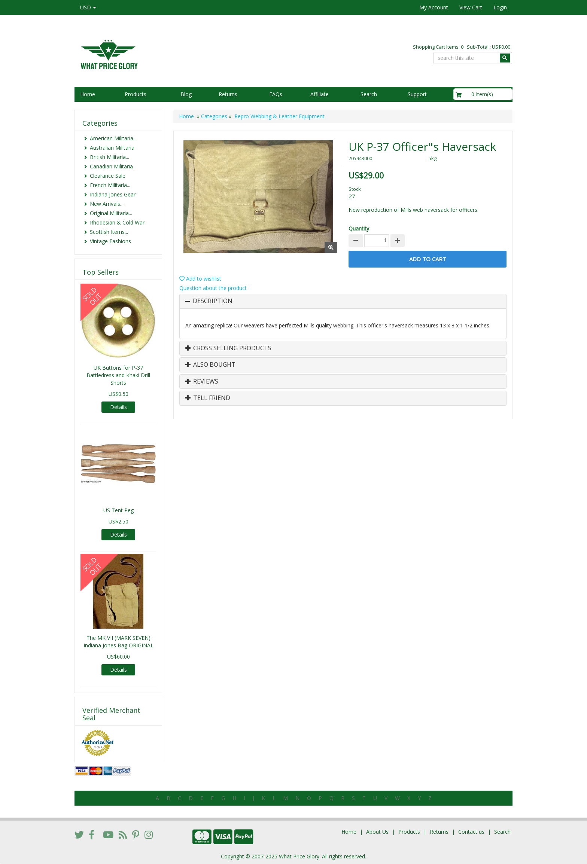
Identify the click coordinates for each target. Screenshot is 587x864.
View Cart (470, 7)
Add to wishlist (200, 278)
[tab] (343, 301)
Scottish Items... (109, 231)
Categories (214, 116)
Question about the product (213, 287)
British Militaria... (109, 157)
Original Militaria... (111, 213)
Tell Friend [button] (207, 398)
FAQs (275, 94)
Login (500, 7)
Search (369, 94)
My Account (433, 7)
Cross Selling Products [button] (228, 348)
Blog (186, 94)
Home (87, 94)
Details (118, 406)
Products (135, 94)
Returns (228, 94)
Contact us (471, 831)
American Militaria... (113, 138)
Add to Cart (427, 259)
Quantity (359, 228)
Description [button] (212, 301)
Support (417, 94)
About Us (377, 831)
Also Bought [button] (210, 364)
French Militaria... (110, 185)
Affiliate (319, 94)
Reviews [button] (201, 381)
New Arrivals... (107, 203)
